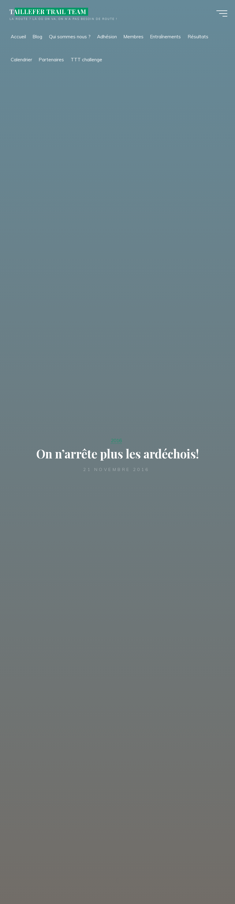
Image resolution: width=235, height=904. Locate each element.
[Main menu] (220, 15)
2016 (116, 440)
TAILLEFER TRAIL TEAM (49, 13)
